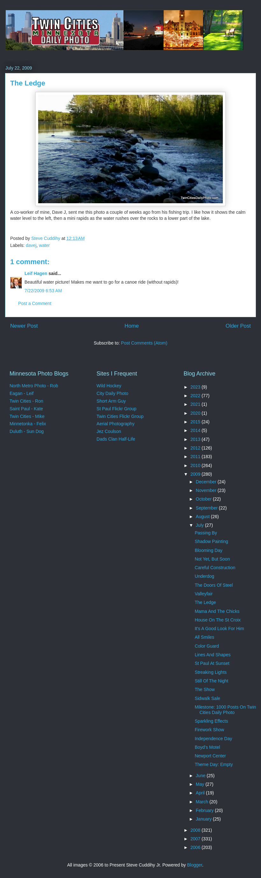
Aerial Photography (115, 423)
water (44, 245)
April (201, 792)
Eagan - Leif (22, 393)
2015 (195, 421)
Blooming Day (208, 550)
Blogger (194, 864)
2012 (195, 447)
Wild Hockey (108, 385)
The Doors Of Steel (214, 585)
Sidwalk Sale (207, 698)
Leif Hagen (36, 273)
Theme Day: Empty (214, 764)
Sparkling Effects (211, 721)
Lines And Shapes (213, 654)
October (204, 499)
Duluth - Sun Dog (27, 431)
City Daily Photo (112, 393)
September (207, 507)
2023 (195, 387)
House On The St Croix (218, 619)
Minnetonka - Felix (28, 423)
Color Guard (207, 646)
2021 (195, 404)
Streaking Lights (211, 672)
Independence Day (213, 738)
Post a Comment (34, 303)
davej (31, 245)
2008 (195, 830)
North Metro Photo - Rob (34, 385)
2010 (195, 465)
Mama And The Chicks (217, 611)
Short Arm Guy (111, 401)
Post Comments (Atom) (144, 343)
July (200, 525)
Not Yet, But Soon (212, 559)
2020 (195, 413)
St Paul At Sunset (212, 663)
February (205, 810)
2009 (195, 474)
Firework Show (209, 729)
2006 (195, 847)
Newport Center (210, 755)
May (200, 784)
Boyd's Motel (207, 747)
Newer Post (24, 326)
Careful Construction (215, 567)
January (204, 819)
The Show (205, 689)
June (201, 775)
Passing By (206, 532)
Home (131, 326)
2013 (195, 439)
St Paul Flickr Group (116, 408)
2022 (195, 395)
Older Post (238, 326)
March (202, 801)
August (203, 516)
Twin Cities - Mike (27, 416)
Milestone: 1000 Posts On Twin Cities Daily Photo (225, 709)
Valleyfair (204, 593)
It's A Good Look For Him (219, 628)
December (206, 481)
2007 (195, 838)
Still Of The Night (212, 680)
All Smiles (204, 637)
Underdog (205, 576)
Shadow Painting (211, 541)
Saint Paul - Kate (26, 408)
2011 (195, 456)
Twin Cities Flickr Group (120, 416)
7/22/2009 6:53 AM (43, 290)
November (206, 490)
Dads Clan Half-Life (115, 439)
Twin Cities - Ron (26, 401)
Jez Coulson (108, 431)
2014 (195, 430)
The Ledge (205, 602)
